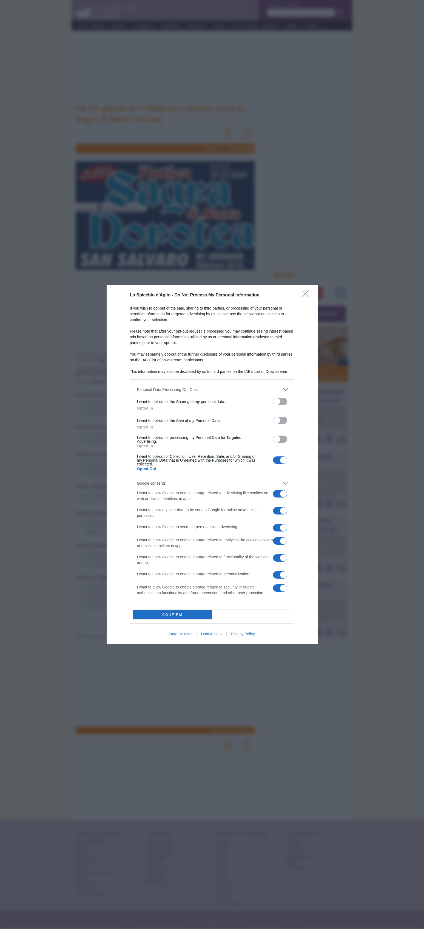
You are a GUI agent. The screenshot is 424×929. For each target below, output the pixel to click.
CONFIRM (172, 615)
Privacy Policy (243, 634)
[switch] (280, 401)
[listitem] (212, 389)
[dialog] (212, 464)
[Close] (307, 295)
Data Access (211, 634)
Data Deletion (181, 634)
